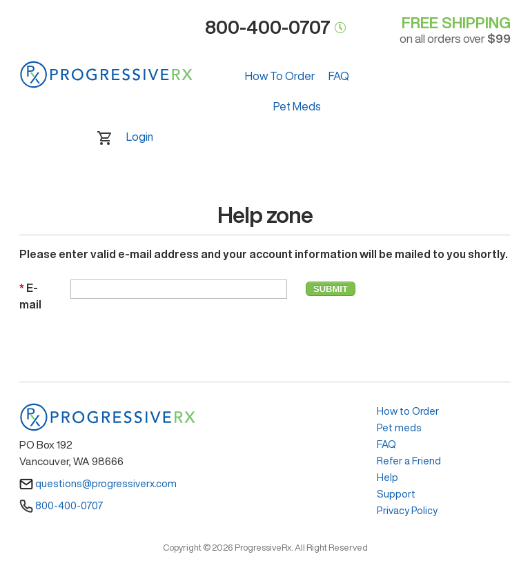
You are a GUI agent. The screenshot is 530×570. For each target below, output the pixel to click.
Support (396, 494)
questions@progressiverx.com (98, 483)
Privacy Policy (407, 510)
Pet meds (399, 427)
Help (387, 477)
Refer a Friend (409, 460)
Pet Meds (297, 106)
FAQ (338, 75)
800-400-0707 (61, 505)
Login (139, 136)
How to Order (408, 411)
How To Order (280, 75)
